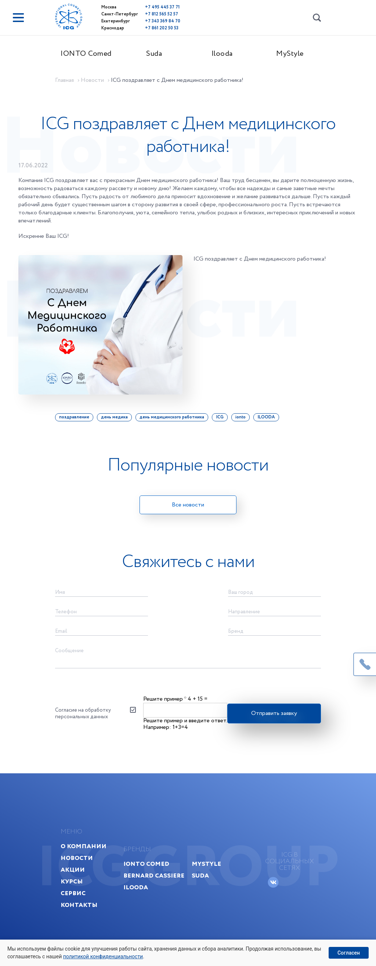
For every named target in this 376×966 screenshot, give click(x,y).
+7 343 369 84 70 (162, 21)
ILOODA (266, 417)
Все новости (188, 505)
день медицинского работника (172, 417)
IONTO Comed (86, 53)
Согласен (348, 953)
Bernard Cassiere (153, 875)
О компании (83, 846)
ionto (240, 417)
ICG (220, 417)
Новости (77, 858)
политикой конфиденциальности (103, 956)
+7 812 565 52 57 (161, 14)
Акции (73, 869)
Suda (154, 53)
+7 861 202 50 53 (161, 28)
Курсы (72, 881)
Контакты (79, 905)
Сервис (73, 893)
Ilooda (222, 53)
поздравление (74, 417)
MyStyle (290, 53)
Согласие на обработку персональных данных (83, 713)
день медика (114, 417)
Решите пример (164, 699)
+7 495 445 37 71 (162, 7)
